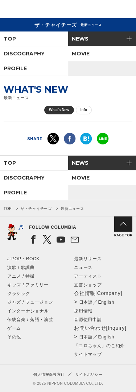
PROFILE (15, 68)
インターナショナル (28, 310)
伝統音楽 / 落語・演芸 (30, 319)
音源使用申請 (88, 319)
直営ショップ (88, 284)
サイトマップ (88, 354)
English (106, 302)
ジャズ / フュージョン (30, 302)
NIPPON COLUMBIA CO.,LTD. (39, 9)
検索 (105, 10)
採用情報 (83, 310)
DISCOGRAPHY (24, 53)
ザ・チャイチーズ (36, 209)
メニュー (124, 10)
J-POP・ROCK (23, 258)
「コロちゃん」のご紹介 (99, 345)
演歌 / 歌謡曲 (21, 267)
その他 (14, 337)
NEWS (80, 38)
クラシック (18, 293)
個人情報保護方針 (49, 374)
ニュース (83, 267)
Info (84, 110)
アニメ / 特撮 (21, 276)
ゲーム (14, 328)
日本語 (86, 302)
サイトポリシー (89, 374)
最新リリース (88, 258)
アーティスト (88, 276)
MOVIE (81, 53)
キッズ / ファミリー (28, 284)
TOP (10, 38)
